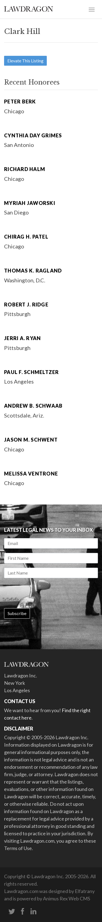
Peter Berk (20, 101)
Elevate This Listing (25, 60)
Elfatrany (85, 891)
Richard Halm (24, 169)
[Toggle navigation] (91, 9)
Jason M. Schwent (31, 440)
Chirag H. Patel (26, 237)
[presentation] (45, 593)
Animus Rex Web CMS (66, 898)
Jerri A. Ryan (22, 338)
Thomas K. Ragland (33, 271)
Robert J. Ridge (26, 304)
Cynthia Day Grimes (33, 135)
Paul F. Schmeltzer (31, 372)
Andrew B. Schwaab (33, 406)
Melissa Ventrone (31, 474)
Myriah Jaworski (29, 203)
